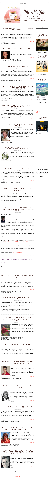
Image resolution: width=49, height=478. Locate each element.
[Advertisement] (42, 152)
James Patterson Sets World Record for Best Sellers (17, 28)
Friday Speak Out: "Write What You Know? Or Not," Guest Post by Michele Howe (17, 209)
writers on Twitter (8, 422)
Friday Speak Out (5, 269)
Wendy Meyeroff (10, 379)
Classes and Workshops (16, 1)
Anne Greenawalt (14, 141)
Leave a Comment (13, 58)
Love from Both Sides (9, 337)
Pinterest (38, 114)
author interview (10, 469)
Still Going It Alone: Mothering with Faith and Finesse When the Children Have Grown (19, 241)
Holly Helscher (14, 444)
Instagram (38, 111)
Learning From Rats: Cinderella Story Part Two (17, 386)
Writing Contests (26, 1)
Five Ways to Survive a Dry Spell (17, 169)
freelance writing (4, 60)
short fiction (3, 292)
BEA (2, 43)
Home (3, 1)
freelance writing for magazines (8, 378)
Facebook (38, 110)
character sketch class (15, 59)
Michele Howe (15, 269)
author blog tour (14, 336)
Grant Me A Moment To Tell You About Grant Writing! (17, 106)
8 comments (12, 334)
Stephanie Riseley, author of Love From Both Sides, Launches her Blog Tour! (17, 319)
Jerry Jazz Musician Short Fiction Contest (10, 291)
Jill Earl (3, 80)
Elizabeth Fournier (11, 471)
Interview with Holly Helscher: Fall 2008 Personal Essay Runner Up (18, 428)
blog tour (16, 469)
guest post (11, 269)
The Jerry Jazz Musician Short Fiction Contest (17, 276)
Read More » (32, 41)
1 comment (3, 42)
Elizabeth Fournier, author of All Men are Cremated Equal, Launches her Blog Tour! (17, 451)
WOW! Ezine (8, 1)
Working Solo (12, 80)
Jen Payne (20, 141)
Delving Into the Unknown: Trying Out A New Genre (18, 87)
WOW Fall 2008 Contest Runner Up (7, 142)
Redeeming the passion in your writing (17, 189)
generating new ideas (14, 182)
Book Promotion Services (42, 1)
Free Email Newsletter (24, 3)
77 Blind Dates (13, 468)
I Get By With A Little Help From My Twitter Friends (18, 407)
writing (17, 80)
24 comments (12, 467)
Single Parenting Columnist (17, 252)
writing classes (7, 61)
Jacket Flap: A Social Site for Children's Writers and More (17, 148)
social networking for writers (14, 421)
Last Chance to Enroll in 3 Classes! (17, 48)
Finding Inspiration (5, 182)
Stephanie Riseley (7, 338)
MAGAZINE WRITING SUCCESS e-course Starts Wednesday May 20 (17, 362)
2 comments (3, 181)
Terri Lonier (7, 80)
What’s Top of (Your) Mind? (17, 66)
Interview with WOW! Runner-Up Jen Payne (17, 125)
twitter (2, 422)
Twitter (37, 112)
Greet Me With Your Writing (17, 344)
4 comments (3, 119)
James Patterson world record (9, 43)
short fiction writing (12, 60)
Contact (33, 1)
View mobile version (17, 476)
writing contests (10, 292)
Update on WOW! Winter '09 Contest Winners (17, 298)
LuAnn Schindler (16, 337)
